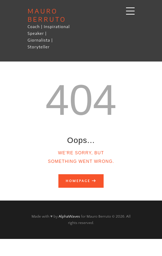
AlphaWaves (69, 216)
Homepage (78, 181)
